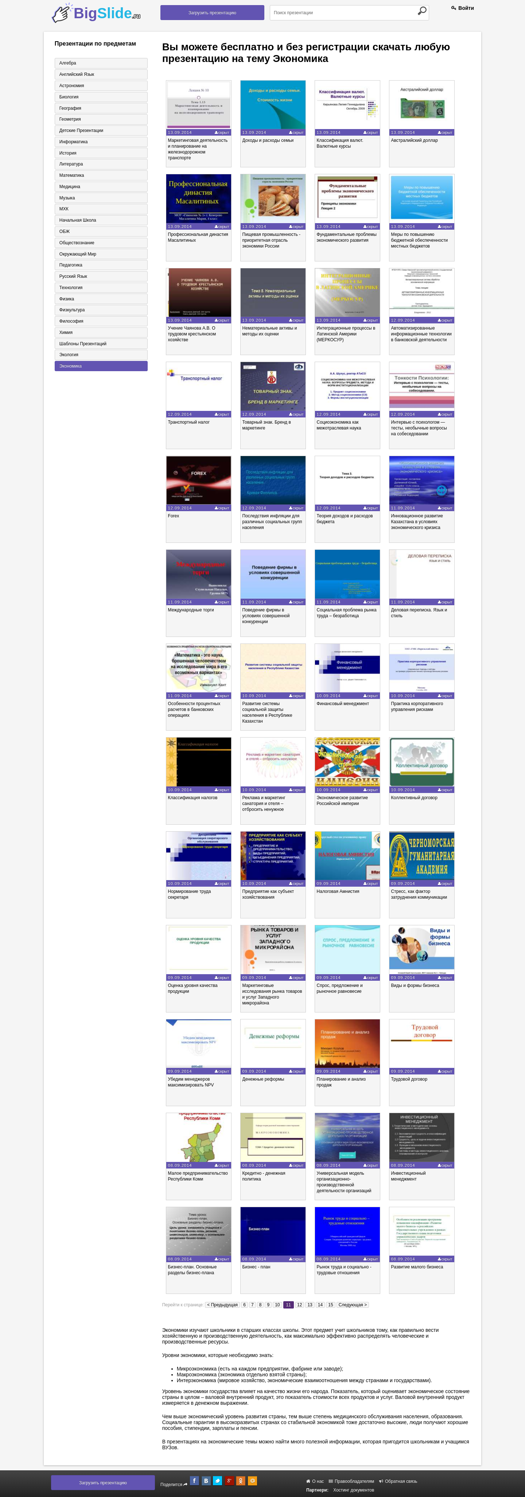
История (67, 153)
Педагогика (70, 266)
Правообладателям (351, 1481)
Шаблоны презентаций (82, 345)
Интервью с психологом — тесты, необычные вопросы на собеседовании (425, 428)
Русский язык (72, 277)
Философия (71, 323)
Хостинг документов (353, 1490)
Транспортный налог (190, 422)
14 (320, 1304)
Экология (68, 356)
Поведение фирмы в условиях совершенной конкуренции (269, 615)
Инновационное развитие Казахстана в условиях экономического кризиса (423, 521)
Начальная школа (77, 221)
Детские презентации (80, 130)
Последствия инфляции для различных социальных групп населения (275, 521)
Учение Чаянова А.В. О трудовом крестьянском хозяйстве (194, 334)
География (70, 108)
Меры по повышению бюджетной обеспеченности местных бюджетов (425, 240)
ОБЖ (64, 232)
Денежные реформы (266, 1079)
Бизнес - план (259, 1266)
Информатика (73, 142)
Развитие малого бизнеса (423, 1266)
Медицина (69, 187)
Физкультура (71, 311)
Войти (462, 8)
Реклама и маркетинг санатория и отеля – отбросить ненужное (266, 803)
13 (309, 1304)
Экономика (70, 368)
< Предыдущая (222, 1304)
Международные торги (192, 610)
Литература (70, 164)
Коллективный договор (420, 797)
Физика (66, 300)
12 (299, 1304)
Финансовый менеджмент (347, 703)
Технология (70, 289)
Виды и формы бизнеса (421, 985)
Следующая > (353, 1304)
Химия (65, 334)
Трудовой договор (415, 1079)
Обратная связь (398, 1481)
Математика (71, 176)
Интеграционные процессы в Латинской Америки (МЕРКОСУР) (350, 334)
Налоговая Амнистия (342, 891)
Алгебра (67, 63)
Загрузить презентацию (212, 12)
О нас (315, 1481)
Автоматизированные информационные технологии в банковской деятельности (427, 334)
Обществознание (76, 243)
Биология (68, 97)
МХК (63, 210)
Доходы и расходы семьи (271, 140)
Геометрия (69, 119)
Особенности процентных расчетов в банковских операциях (196, 709)
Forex (175, 515)
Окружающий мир (77, 255)
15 (330, 1304)
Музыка (66, 198)
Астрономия (71, 85)
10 (277, 1304)
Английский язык (76, 74)
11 (288, 1304)
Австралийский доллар (420, 140)
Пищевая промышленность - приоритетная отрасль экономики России (274, 240)
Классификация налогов (194, 797)
